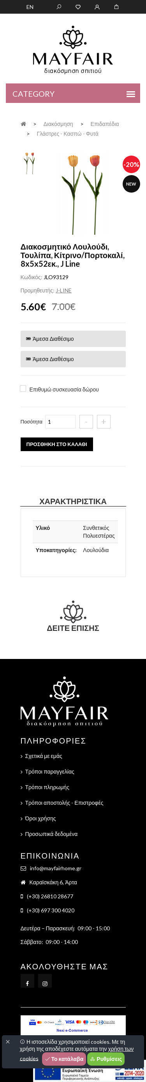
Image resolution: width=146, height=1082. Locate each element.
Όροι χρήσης (40, 818)
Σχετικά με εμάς (43, 756)
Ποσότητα (32, 421)
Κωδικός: (31, 277)
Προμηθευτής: (38, 290)
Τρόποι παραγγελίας (49, 771)
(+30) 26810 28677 (50, 896)
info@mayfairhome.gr (55, 868)
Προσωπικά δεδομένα (51, 834)
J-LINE (64, 290)
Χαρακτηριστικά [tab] (73, 501)
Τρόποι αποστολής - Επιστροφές (64, 802)
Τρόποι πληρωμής (47, 787)
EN (29, 7)
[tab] (30, 162)
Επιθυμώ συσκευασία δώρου (64, 389)
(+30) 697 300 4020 (50, 910)
